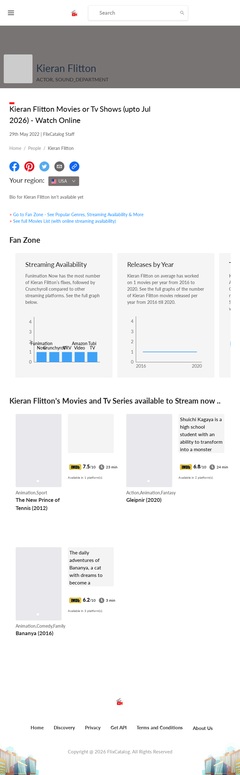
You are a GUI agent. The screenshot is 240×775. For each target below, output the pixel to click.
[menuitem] (37, 731)
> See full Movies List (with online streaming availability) (62, 221)
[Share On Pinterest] (29, 166)
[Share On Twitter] (44, 166)
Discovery (64, 727)
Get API (119, 727)
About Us (203, 728)
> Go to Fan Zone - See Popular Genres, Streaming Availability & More (76, 214)
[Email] (59, 166)
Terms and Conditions (160, 727)
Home (15, 148)
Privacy (93, 727)
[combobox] (63, 181)
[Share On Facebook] (14, 166)
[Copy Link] (74, 166)
